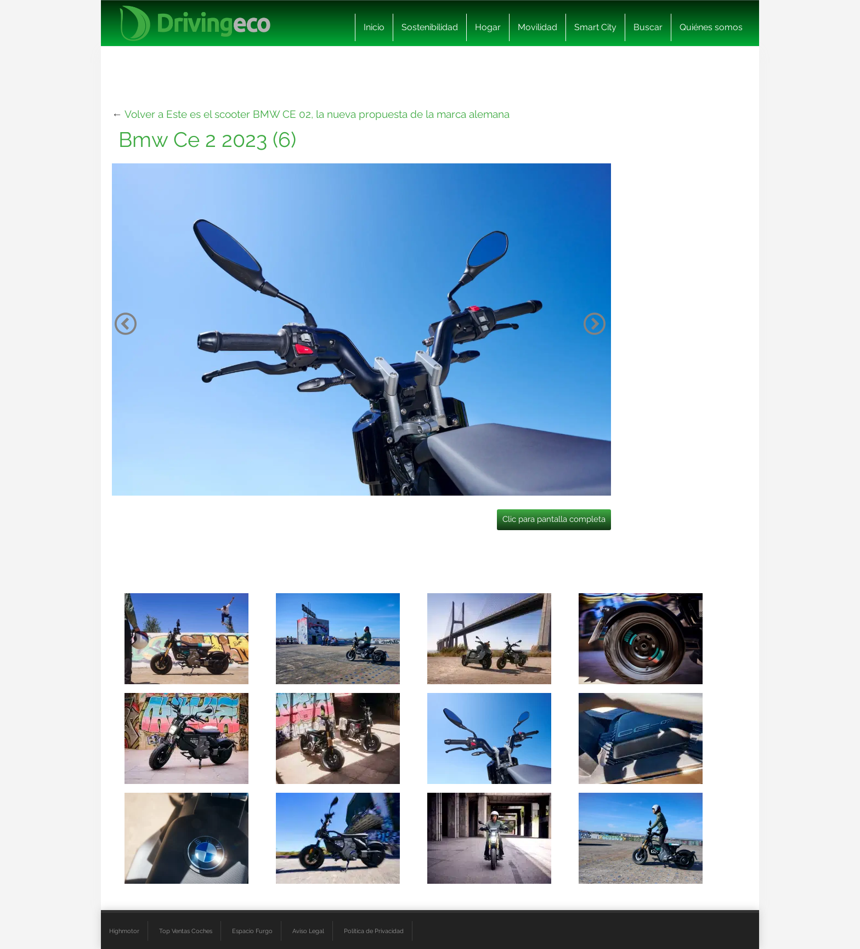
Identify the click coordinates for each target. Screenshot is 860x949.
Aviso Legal (308, 931)
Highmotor (124, 931)
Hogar (488, 27)
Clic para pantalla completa (554, 519)
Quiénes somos (711, 27)
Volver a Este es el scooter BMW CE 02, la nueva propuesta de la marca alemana (317, 114)
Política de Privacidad (374, 931)
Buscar (648, 27)
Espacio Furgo (252, 931)
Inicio (374, 27)
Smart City (595, 27)
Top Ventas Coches (185, 931)
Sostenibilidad (429, 27)
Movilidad (537, 27)
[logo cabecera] (195, 23)
